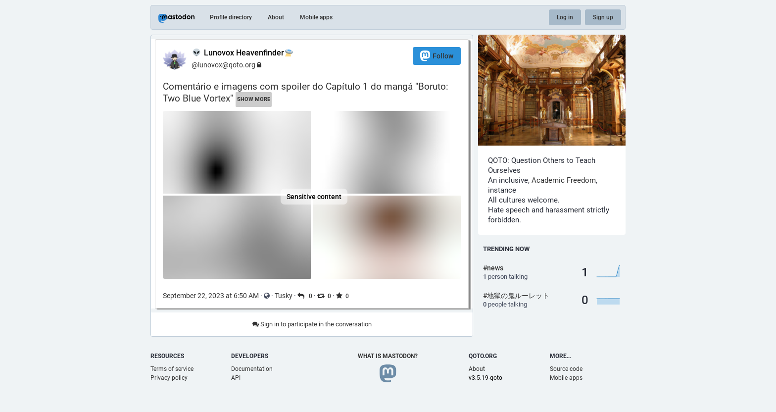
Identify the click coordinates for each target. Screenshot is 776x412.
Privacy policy (169, 377)
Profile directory (231, 17)
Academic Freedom (564, 180)
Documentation (252, 368)
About (276, 17)
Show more (253, 99)
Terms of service (172, 368)
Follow (436, 56)
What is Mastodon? (388, 356)
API (236, 377)
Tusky (283, 296)
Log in (565, 17)
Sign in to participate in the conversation (312, 324)
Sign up (603, 17)
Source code (566, 368)
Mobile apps (316, 17)
